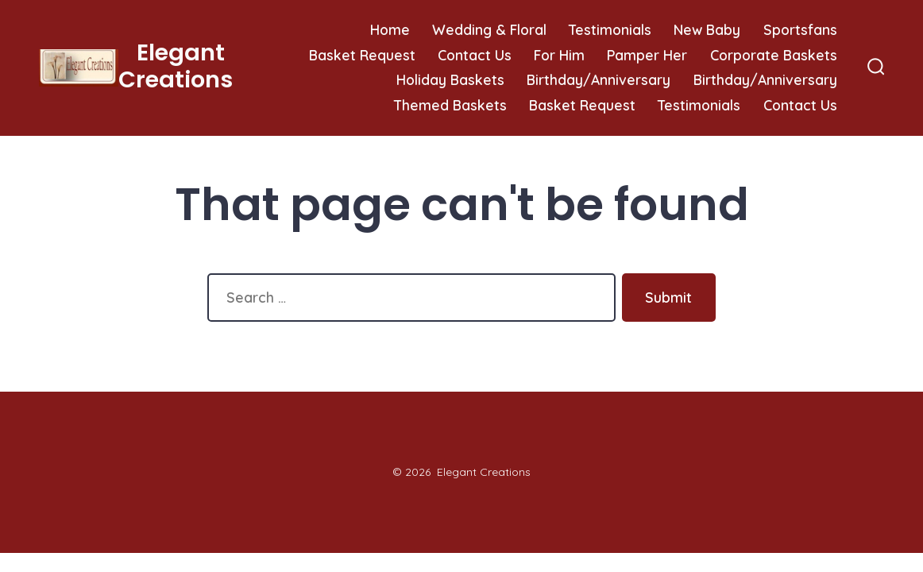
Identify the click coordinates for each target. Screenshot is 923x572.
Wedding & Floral (489, 29)
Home (390, 29)
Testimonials (610, 29)
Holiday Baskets (450, 79)
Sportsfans (800, 29)
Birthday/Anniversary (598, 79)
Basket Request (362, 55)
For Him (559, 55)
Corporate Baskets (773, 55)
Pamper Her (647, 55)
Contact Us (475, 55)
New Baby (707, 29)
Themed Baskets (450, 105)
